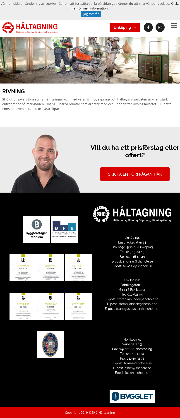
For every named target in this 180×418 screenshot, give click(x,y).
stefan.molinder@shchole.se (137, 299)
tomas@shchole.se (138, 363)
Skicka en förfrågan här (135, 174)
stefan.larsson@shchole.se (137, 304)
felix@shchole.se (137, 373)
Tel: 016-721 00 (132, 294)
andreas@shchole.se (138, 261)
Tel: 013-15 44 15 (132, 252)
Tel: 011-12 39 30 (132, 354)
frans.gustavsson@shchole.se (137, 309)
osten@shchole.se (138, 368)
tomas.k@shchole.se (138, 266)
